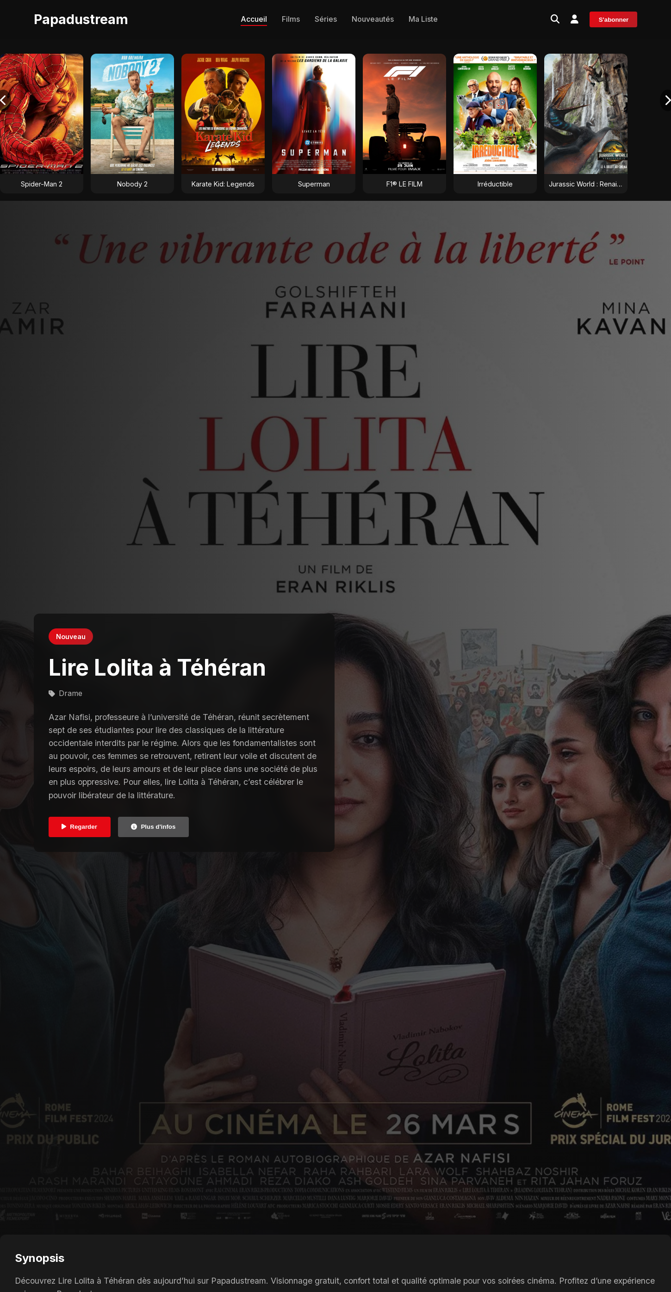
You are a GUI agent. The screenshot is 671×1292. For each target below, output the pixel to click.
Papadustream (81, 19)
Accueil (254, 19)
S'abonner (614, 19)
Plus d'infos (153, 826)
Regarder (79, 826)
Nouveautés (373, 19)
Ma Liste (423, 19)
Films (291, 19)
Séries (326, 19)
